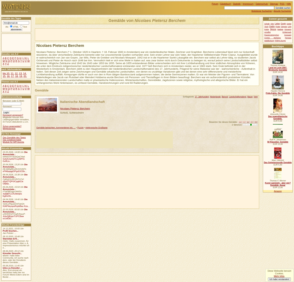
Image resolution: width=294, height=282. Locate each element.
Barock (225, 97)
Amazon (278, 191)
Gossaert (287, 35)
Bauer (250, 97)
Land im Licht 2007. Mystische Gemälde (277, 69)
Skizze (273, 29)
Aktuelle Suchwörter (282, 11)
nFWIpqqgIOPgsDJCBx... (15, 171)
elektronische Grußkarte (97, 127)
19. (21, 76)
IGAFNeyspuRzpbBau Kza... (16, 206)
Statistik (237, 4)
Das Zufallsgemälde (12, 140)
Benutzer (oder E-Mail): (13, 101)
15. (4, 76)
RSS (282, 4)
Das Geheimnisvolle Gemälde (278, 162)
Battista (280, 29)
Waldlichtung (269, 41)
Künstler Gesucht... (12, 253)
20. (25, 76)
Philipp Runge (280, 41)
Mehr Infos (279, 276)
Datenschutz (262, 4)
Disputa (284, 27)
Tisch (266, 27)
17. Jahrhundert (202, 97)
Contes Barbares (272, 38)
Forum (215, 4)
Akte (272, 24)
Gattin (272, 26)
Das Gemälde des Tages (14, 137)
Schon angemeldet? (12, 126)
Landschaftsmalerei (237, 97)
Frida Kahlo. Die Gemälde (278, 93)
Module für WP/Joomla (13, 142)
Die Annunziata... (15, 153)
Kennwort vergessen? (13, 115)
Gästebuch (225, 4)
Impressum (248, 4)
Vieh (256, 97)
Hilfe (288, 4)
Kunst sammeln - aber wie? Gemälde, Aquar (278, 184)
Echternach (287, 32)
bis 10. (6, 73)
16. (8, 76)
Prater (277, 27)
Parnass (288, 38)
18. (17, 76)
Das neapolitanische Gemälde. (277, 117)
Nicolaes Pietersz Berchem (75, 108)
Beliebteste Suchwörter (261, 11)
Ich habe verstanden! (279, 279)
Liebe (277, 23)
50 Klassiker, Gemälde (277, 142)
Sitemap (274, 4)
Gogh (283, 23)
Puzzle (80, 127)
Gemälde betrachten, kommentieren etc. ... (56, 127)
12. (16, 73)
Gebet (289, 24)
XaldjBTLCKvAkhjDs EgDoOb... (12, 195)
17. (12, 76)
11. (12, 73)
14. (24, 73)
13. (20, 73)
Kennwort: (7, 106)
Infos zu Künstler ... (12, 268)
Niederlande (215, 97)
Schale (267, 24)
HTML (16, 27)
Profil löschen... (10, 231)
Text (25, 27)
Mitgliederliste (9, 128)
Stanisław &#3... (11, 239)
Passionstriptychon (271, 35)
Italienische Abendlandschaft (82, 102)
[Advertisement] (79, 34)
